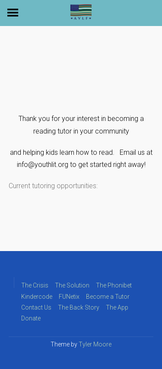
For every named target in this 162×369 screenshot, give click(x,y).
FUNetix (69, 296)
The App (117, 307)
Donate (31, 318)
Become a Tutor (108, 296)
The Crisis (34, 285)
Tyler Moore (95, 344)
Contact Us (36, 307)
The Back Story (78, 307)
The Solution (72, 285)
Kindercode (36, 296)
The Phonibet (114, 285)
